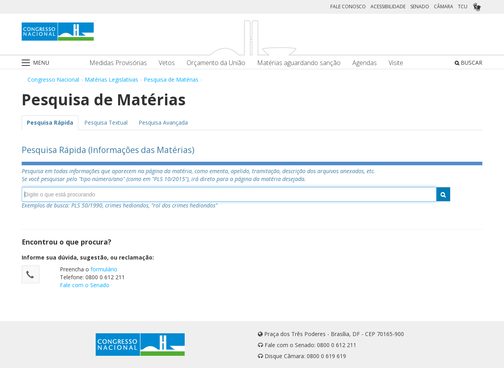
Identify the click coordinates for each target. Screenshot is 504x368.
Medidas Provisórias (118, 63)
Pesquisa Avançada (163, 122)
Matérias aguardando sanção (299, 63)
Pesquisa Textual (106, 122)
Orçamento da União (216, 63)
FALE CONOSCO (348, 6)
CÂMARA (443, 6)
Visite (396, 63)
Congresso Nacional (53, 79)
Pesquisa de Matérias (171, 79)
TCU (462, 6)
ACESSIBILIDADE (388, 6)
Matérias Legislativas (111, 79)
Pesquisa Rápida (50, 122)
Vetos (167, 63)
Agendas (364, 63)
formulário (104, 269)
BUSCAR (468, 62)
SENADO (419, 6)
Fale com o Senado (84, 285)
